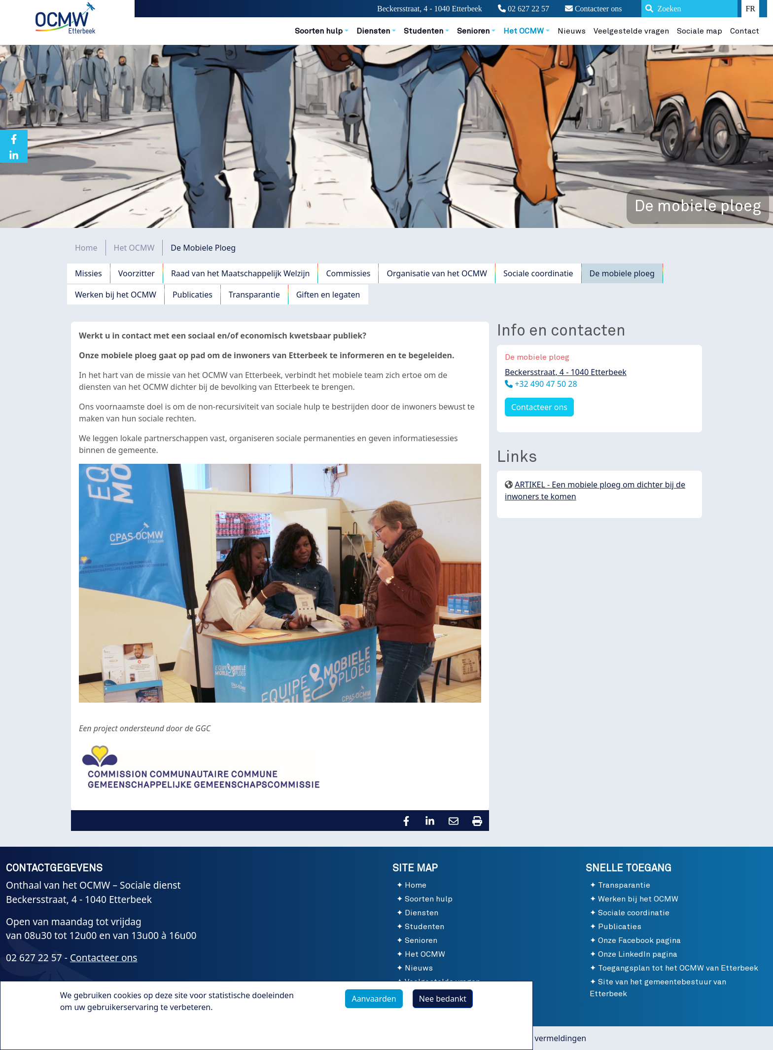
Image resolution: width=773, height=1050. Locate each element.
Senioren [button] (473, 31)
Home (86, 247)
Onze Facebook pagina (639, 940)
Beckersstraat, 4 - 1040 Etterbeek (566, 372)
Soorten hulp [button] (319, 31)
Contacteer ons (593, 8)
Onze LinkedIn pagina (637, 954)
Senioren (421, 940)
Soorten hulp (429, 899)
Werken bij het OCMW (115, 294)
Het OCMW (134, 247)
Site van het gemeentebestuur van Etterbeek (658, 988)
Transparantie (254, 294)
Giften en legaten (328, 294)
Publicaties (192, 294)
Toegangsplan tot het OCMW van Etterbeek (678, 968)
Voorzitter (136, 273)
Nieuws (572, 31)
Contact (744, 31)
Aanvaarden (373, 1002)
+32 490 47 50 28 (545, 383)
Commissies (348, 273)
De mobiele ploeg (622, 273)
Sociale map (699, 31)
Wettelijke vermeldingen (541, 1038)
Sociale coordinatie (538, 273)
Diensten (421, 913)
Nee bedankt (442, 1002)
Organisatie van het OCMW (436, 273)
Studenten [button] (423, 31)
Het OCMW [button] (523, 31)
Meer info (88, 1033)
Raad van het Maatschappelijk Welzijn (240, 273)
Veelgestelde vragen (631, 31)
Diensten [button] (373, 31)
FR (750, 8)
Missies (88, 273)
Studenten (424, 927)
